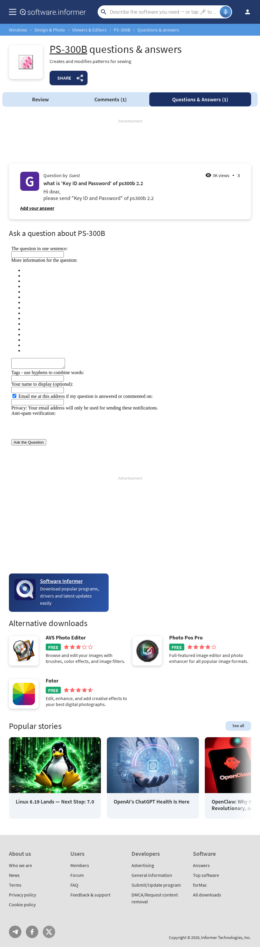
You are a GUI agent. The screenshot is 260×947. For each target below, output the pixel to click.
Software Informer (61, 581)
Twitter (49, 932)
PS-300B (122, 30)
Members (79, 865)
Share (64, 78)
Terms (15, 885)
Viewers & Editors (89, 30)
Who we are (20, 865)
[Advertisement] (130, 141)
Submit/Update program (156, 885)
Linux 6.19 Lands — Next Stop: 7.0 (55, 801)
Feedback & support (90, 895)
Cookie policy (22, 904)
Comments (110, 99)
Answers (200, 99)
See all (238, 725)
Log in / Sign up (244, 11)
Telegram (15, 932)
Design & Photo (49, 30)
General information (151, 875)
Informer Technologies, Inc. (226, 937)
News (14, 875)
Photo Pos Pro (186, 637)
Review (40, 99)
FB (32, 932)
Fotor (52, 680)
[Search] (164, 12)
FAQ (74, 885)
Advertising (142, 865)
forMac (200, 885)
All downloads (207, 895)
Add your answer (37, 208)
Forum (77, 875)
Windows (18, 30)
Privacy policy (22, 895)
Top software (206, 875)
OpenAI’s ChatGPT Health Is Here (151, 801)
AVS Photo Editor (66, 637)
